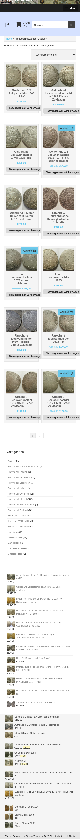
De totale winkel (16, 548)
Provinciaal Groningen (19, 483)
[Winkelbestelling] (53, 54)
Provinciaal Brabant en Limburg (23, 466)
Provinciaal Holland (17, 488)
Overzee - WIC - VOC (19, 521)
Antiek (11, 461)
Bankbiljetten (14, 543)
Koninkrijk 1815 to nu (18, 526)
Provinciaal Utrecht (17, 499)
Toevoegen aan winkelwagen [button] (25, 108)
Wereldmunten (15, 537)
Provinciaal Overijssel (18, 493)
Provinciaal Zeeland (18, 510)
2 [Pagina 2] (39, 435)
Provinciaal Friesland (18, 472)
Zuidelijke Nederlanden (19, 515)
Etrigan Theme (33, 836)
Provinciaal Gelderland (19, 477)
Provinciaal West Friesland (21, 504)
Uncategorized (15, 553)
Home (9, 38)
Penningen (13, 532)
